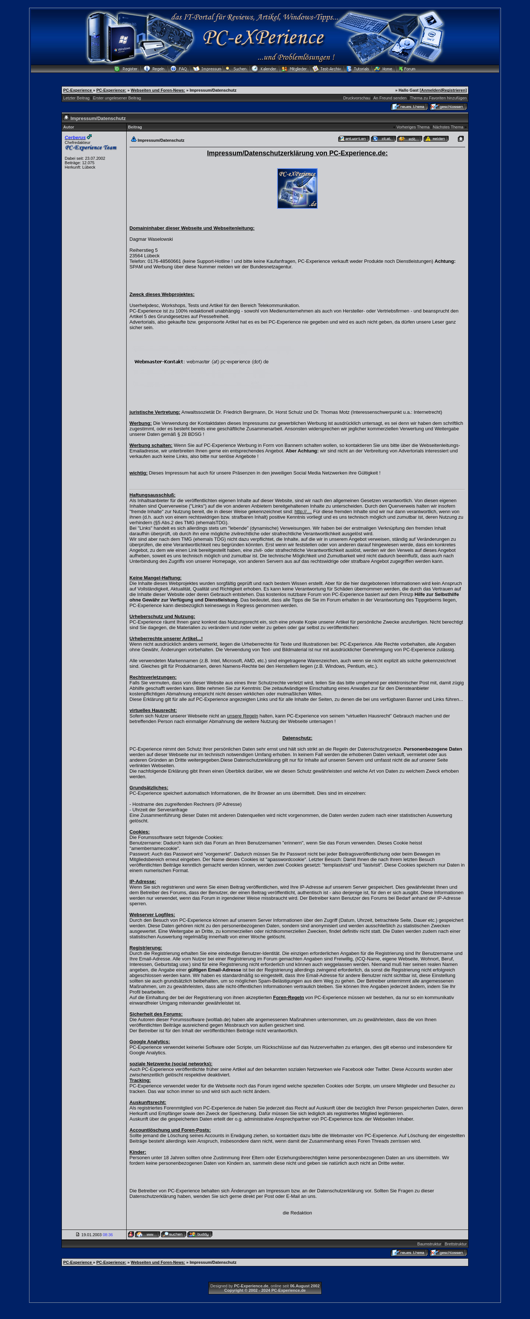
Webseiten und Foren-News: (158, 90)
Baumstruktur (429, 1244)
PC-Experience (78, 90)
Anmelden (431, 90)
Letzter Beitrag (76, 98)
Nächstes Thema (448, 127)
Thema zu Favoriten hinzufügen (438, 98)
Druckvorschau (356, 98)
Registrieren (453, 90)
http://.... (303, 511)
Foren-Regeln (288, 997)
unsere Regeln (242, 716)
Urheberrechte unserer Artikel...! (166, 638)
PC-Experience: (111, 90)
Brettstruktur (456, 1244)
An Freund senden (390, 98)
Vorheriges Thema (413, 127)
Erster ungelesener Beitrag (117, 98)
